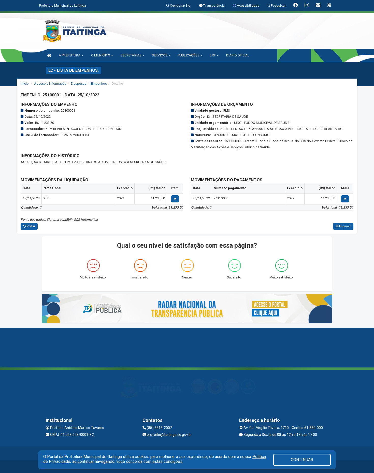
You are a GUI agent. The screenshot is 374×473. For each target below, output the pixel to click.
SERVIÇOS (161, 55)
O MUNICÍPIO (102, 55)
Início (25, 83)
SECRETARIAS (132, 55)
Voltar (29, 226)
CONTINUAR (302, 459)
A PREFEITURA (71, 55)
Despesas (78, 83)
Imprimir (343, 226)
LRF (214, 55)
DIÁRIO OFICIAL (237, 55)
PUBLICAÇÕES (190, 55)
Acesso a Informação (50, 83)
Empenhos (99, 83)
